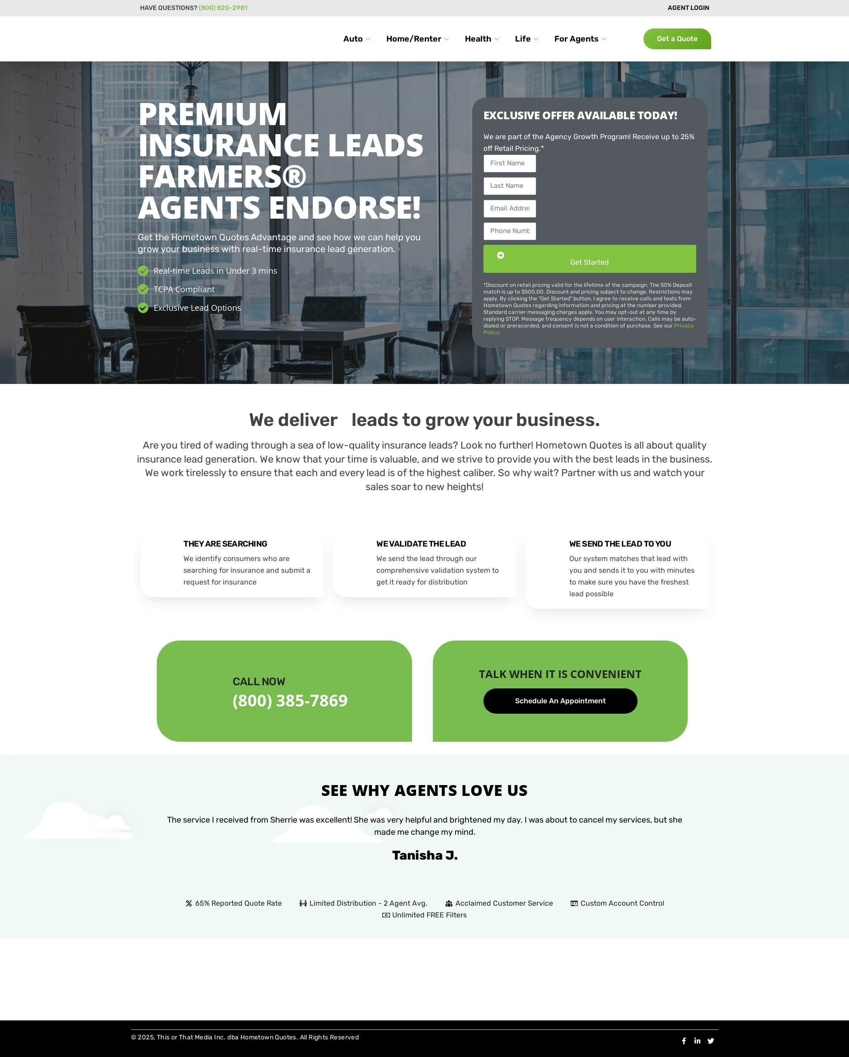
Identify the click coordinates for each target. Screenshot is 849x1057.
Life (528, 39)
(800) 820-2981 (223, 8)
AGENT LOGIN (688, 8)
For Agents (581, 39)
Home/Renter (418, 39)
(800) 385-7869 (290, 700)
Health (483, 39)
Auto (358, 39)
